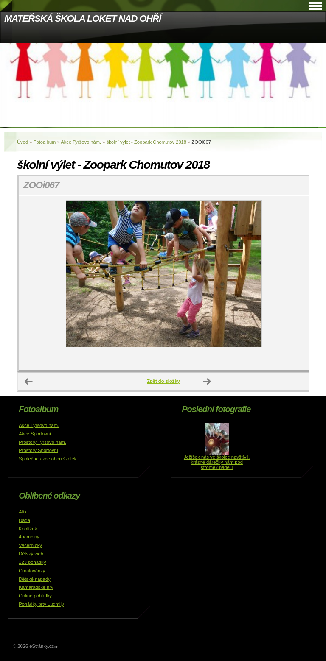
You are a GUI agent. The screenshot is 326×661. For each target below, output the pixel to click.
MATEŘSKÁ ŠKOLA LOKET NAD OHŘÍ (82, 18)
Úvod (22, 142)
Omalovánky (32, 570)
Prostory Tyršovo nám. (42, 442)
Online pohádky (35, 595)
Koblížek (28, 528)
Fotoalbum (45, 142)
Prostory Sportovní (38, 450)
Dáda (24, 520)
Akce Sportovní (35, 433)
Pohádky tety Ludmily (41, 604)
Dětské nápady (35, 579)
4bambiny (29, 536)
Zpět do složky (163, 381)
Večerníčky (30, 545)
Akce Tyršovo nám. (81, 142)
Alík (23, 511)
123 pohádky (32, 562)
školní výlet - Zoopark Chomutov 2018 (146, 142)
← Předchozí (28, 381)
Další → (207, 381)
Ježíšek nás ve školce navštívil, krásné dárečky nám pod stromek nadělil (217, 462)
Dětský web (31, 553)
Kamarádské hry (36, 587)
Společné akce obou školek (47, 458)
